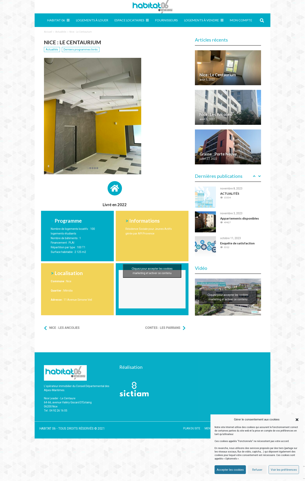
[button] (297, 420)
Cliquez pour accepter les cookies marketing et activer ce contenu (152, 294)
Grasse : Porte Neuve (218, 154)
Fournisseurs (166, 20)
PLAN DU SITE (191, 428)
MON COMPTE (241, 20)
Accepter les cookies (230, 469)
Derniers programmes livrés (81, 49)
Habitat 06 (56, 20)
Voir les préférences (284, 469)
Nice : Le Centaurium (218, 74)
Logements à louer (92, 20)
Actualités (60, 31)
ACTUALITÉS (229, 193)
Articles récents (211, 40)
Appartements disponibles (239, 218)
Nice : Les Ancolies (64, 328)
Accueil (48, 31)
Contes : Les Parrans (162, 328)
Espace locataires (129, 20)
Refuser (257, 469)
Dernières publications (218, 176)
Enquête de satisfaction (237, 243)
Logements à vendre (201, 20)
